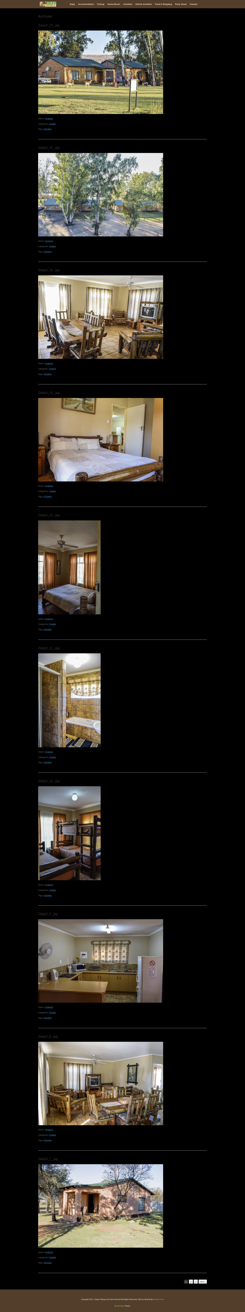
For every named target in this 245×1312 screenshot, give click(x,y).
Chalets (52, 124)
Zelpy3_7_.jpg (48, 1159)
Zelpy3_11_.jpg (49, 648)
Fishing (100, 4)
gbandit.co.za (158, 1299)
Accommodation (86, 4)
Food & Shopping (163, 4)
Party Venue (181, 4)
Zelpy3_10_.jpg (49, 781)
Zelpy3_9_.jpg (48, 914)
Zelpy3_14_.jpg (49, 270)
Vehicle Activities (143, 4)
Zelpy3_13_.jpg (49, 392)
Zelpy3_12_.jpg (49, 515)
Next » (202, 1282)
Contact (193, 4)
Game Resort (114, 4)
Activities (127, 4)
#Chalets (48, 129)
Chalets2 (49, 118)
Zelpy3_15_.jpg (49, 147)
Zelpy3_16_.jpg (49, 25)
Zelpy (72, 4)
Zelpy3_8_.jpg (48, 1036)
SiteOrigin (120, 1306)
